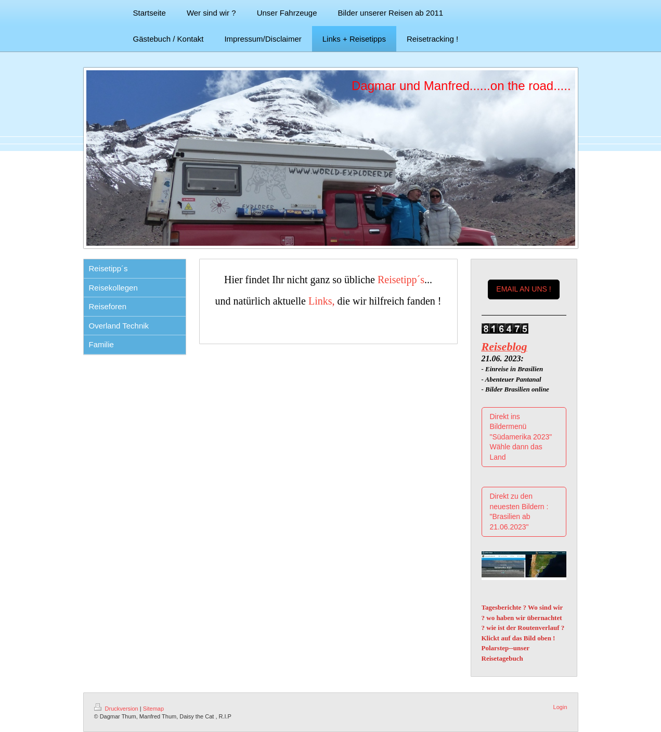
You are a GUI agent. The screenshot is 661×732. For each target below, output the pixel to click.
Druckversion (117, 708)
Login (560, 707)
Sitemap (153, 708)
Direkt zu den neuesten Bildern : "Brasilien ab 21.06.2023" (519, 511)
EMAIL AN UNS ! (523, 289)
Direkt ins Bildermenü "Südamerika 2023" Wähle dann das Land (521, 436)
